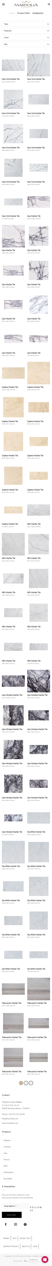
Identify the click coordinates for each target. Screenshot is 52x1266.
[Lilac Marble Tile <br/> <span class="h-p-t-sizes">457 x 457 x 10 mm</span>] (38, 236)
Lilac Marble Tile (34, 217)
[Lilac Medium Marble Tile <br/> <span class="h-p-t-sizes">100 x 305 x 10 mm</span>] (38, 783)
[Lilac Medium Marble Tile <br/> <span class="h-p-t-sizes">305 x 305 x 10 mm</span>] (13, 783)
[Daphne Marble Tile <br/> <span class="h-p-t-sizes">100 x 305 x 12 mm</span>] (38, 475)
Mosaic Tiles (25, 1238)
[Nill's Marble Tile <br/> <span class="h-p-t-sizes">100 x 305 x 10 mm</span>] (13, 647)
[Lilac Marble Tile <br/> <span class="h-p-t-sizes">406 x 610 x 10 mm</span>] (13, 270)
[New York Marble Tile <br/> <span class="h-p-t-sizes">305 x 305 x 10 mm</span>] (13, 167)
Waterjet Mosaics (11, 1246)
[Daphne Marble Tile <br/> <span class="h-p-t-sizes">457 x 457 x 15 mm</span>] (13, 407)
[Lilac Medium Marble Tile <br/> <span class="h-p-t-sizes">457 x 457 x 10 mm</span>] (13, 715)
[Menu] (3, 4)
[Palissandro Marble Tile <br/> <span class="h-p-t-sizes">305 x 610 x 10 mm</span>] (38, 1057)
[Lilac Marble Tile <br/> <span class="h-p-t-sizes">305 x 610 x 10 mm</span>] (13, 304)
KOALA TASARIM (31, 1261)
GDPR (35, 1246)
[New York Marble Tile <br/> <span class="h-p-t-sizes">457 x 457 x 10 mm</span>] (13, 99)
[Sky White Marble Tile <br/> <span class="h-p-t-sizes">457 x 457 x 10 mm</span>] (38, 852)
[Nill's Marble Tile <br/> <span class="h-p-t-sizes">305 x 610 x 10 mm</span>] (13, 612)
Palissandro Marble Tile (11, 1004)
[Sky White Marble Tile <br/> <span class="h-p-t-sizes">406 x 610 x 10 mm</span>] (13, 886)
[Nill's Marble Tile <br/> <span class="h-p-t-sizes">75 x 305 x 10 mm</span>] (38, 647)
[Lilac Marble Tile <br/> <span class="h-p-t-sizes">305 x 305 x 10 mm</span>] (38, 304)
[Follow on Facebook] (5, 1224)
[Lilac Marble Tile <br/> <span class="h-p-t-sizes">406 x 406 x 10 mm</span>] (38, 270)
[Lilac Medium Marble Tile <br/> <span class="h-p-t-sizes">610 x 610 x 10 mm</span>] (38, 681)
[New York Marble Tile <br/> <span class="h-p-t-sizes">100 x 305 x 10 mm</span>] (38, 167)
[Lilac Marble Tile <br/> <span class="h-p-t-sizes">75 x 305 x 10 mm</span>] (38, 339)
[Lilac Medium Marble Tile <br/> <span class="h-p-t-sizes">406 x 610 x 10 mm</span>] (38, 715)
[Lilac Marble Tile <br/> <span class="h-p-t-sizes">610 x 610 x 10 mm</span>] (13, 236)
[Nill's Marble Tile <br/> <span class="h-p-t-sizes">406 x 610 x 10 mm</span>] (13, 578)
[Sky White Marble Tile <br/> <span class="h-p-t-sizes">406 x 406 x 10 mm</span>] (38, 886)
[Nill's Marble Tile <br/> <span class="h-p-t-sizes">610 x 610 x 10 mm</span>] (13, 544)
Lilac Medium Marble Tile (12, 696)
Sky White (8, 1178)
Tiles (15, 1238)
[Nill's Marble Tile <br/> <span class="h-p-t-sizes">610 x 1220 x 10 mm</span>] (38, 510)
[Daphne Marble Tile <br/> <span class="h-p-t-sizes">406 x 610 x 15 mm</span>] (38, 407)
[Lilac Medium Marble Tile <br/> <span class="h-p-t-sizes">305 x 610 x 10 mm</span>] (38, 749)
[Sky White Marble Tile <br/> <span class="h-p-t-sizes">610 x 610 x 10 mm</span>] (13, 852)
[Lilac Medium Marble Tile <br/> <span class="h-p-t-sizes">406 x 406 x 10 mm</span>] (13, 749)
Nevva (6, 1159)
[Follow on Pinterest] (25, 1224)
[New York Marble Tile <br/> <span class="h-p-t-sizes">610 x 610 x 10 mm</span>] (38, 65)
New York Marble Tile (11, 80)
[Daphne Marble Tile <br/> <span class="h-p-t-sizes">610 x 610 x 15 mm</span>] (38, 373)
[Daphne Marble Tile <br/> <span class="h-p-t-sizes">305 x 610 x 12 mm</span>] (38, 441)
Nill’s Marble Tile (34, 525)
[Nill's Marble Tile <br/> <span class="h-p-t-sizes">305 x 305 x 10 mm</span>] (38, 612)
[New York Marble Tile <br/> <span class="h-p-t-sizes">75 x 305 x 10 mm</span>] (13, 202)
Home (11, 13)
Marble (6, 1238)
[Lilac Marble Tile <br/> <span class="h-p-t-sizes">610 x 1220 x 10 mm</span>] (38, 202)
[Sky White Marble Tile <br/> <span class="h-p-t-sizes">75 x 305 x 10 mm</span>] (38, 954)
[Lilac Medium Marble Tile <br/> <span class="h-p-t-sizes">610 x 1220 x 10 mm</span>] (13, 681)
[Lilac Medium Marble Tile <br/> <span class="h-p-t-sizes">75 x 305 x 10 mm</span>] (13, 818)
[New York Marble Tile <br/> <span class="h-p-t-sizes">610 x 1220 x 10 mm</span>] (13, 65)
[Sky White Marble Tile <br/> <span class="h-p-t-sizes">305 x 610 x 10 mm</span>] (13, 920)
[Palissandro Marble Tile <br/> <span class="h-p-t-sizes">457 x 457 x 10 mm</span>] (13, 1023)
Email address (10, 1206)
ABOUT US (26, 1246)
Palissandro (8, 1172)
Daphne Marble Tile (10, 388)
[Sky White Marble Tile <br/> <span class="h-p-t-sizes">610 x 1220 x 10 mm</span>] (38, 818)
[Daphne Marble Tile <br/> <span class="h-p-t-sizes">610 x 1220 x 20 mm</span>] (13, 373)
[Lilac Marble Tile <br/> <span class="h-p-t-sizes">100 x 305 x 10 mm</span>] (13, 339)
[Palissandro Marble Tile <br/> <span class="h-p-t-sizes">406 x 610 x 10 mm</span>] (38, 1023)
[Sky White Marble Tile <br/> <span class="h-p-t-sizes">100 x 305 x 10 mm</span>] (13, 954)
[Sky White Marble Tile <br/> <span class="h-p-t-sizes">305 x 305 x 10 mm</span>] (38, 920)
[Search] (49, 4)
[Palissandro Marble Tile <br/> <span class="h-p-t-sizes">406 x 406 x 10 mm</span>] (13, 1057)
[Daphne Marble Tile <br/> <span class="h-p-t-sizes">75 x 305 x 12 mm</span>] (13, 510)
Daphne (7, 1140)
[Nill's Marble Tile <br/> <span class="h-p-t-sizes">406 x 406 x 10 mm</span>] (38, 578)
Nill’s (6, 1166)
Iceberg (7, 1146)
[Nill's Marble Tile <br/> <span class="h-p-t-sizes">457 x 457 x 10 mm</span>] (38, 544)
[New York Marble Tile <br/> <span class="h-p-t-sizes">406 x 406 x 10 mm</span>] (13, 133)
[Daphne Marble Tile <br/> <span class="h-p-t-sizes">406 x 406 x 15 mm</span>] (13, 441)
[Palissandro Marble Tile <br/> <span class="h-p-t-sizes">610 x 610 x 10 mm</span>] (38, 989)
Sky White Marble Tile (36, 833)
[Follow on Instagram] (15, 1224)
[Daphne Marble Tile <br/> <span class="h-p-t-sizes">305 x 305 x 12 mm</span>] (13, 475)
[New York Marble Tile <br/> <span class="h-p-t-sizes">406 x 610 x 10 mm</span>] (38, 99)
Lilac (5, 1153)
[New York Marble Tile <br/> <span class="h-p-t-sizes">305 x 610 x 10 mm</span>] (38, 133)
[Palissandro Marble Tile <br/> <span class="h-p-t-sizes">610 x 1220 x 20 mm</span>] (13, 989)
